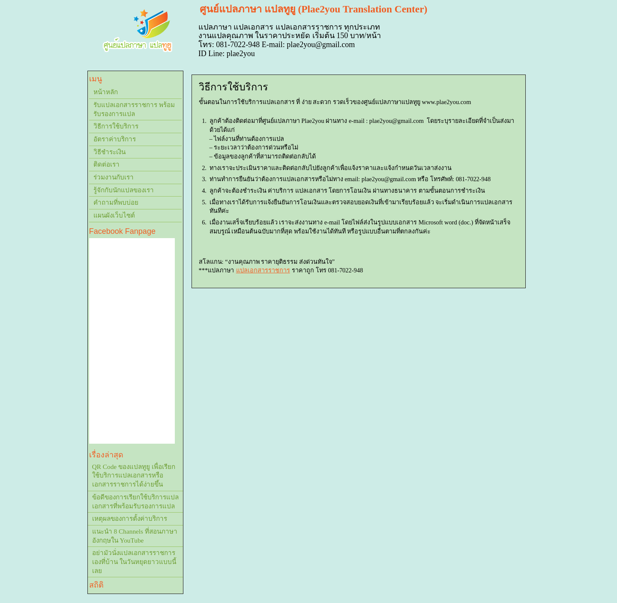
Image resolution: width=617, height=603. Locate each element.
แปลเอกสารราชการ (263, 270)
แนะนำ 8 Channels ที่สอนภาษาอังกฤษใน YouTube (134, 536)
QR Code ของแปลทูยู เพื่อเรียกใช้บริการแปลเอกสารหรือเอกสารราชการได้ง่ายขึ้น (133, 475)
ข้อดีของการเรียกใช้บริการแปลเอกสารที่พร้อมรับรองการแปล (135, 501)
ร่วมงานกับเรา (113, 177)
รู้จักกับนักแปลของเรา (123, 190)
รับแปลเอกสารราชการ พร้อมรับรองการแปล (134, 109)
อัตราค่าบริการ (114, 139)
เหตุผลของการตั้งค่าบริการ (129, 518)
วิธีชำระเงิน (109, 151)
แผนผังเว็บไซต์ (114, 215)
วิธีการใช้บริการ (115, 126)
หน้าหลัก (105, 92)
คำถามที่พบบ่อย (115, 202)
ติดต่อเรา (106, 164)
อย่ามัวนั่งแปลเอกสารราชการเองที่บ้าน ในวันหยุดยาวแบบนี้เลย (134, 561)
